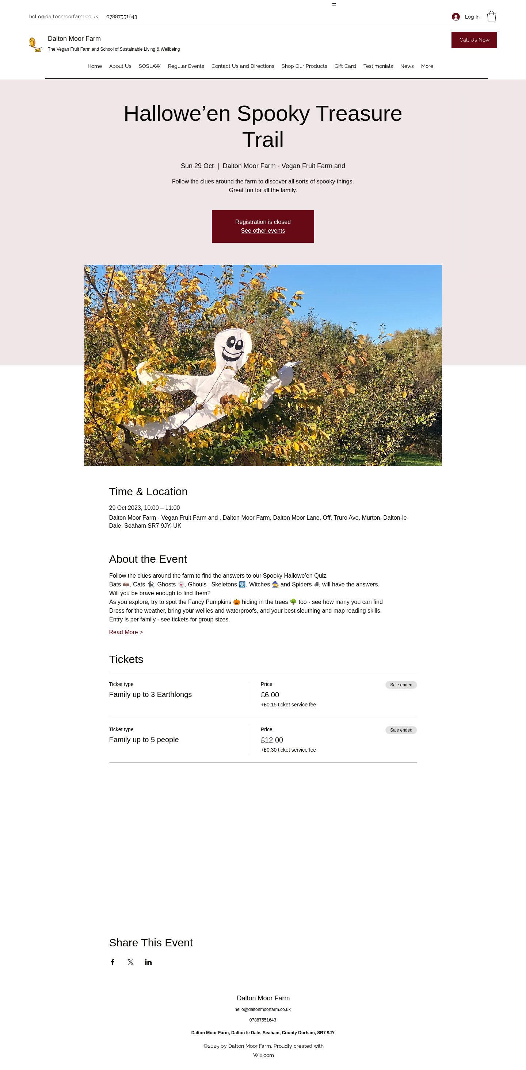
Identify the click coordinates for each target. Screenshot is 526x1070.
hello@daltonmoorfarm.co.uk (63, 16)
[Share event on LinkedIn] (148, 962)
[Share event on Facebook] (112, 962)
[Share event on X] (130, 962)
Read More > (126, 632)
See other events (263, 231)
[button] (491, 16)
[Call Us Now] (474, 40)
